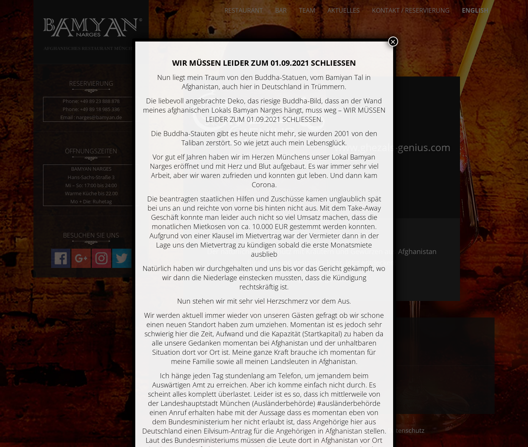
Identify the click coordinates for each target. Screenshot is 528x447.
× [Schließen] (392, 42)
